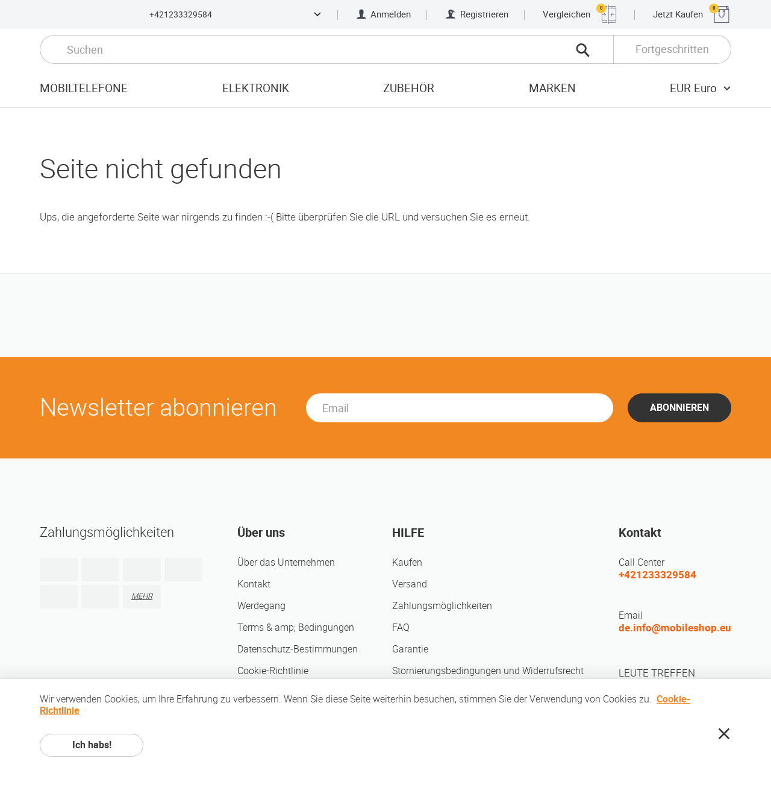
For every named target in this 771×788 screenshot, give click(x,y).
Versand (409, 584)
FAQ (401, 627)
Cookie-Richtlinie (272, 671)
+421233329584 (180, 14)
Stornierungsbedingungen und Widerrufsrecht (488, 671)
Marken (552, 88)
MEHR (141, 596)
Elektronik (255, 88)
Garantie (410, 649)
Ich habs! (91, 745)
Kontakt (253, 584)
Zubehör (408, 88)
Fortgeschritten (672, 49)
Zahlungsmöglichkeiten (442, 605)
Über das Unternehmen (286, 562)
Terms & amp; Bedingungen (295, 627)
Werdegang (261, 605)
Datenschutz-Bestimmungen (297, 649)
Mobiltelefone (84, 88)
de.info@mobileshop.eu (675, 628)
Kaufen (407, 562)
